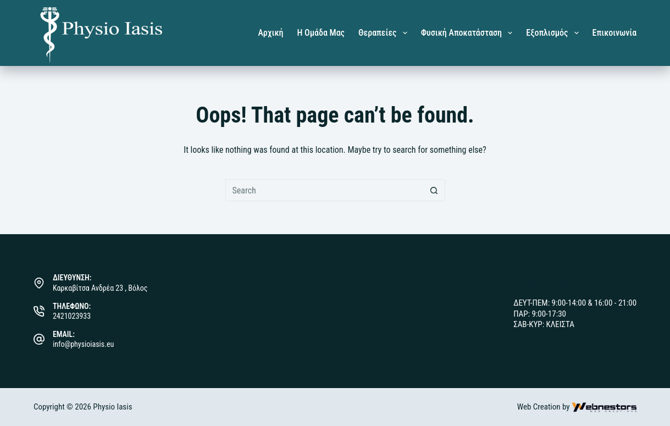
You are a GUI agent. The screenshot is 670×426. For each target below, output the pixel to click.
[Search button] (434, 190)
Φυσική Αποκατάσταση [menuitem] (469, 33)
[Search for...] (324, 190)
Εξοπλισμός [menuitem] (554, 33)
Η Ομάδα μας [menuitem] (321, 32)
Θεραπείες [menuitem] (385, 33)
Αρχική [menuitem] (270, 32)
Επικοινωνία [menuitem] (614, 32)
